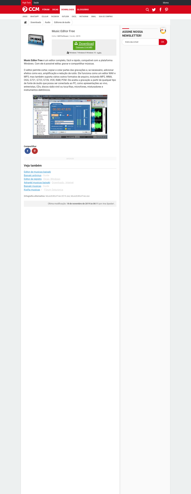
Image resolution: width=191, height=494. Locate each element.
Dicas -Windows (51, 179)
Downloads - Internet (63, 182)
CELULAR (45, 16)
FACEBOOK (55, 16)
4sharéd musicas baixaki (37, 182)
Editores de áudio (62, 22)
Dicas (55, 9)
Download (84, 45)
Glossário (83, 9)
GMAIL (93, 16)
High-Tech (26, 2)
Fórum (45, 9)
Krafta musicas (32, 189)
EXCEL (74, 16)
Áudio (47, 22)
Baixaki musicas (32, 186)
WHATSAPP (34, 16)
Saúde (36, 2)
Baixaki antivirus (32, 175)
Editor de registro (33, 179)
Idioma (166, 2)
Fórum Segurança (53, 189)
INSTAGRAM (83, 16)
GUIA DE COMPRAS (106, 16)
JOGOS (24, 16)
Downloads (67, 9)
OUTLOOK (65, 16)
